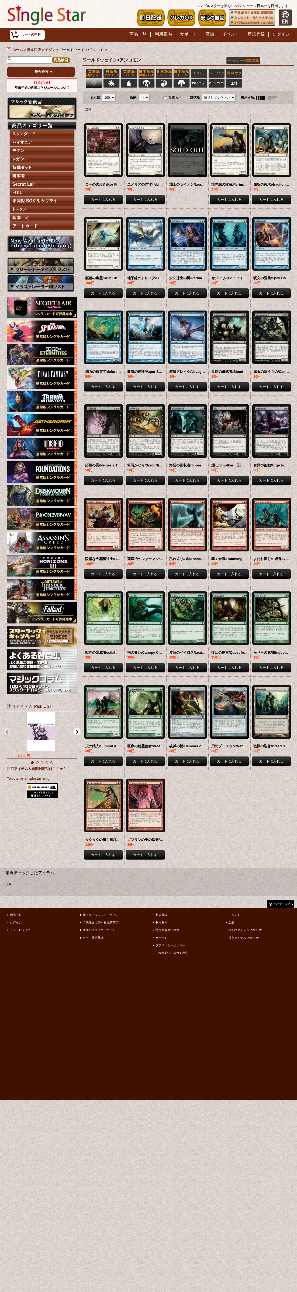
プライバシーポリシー (170, 945)
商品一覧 (16, 914)
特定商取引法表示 (167, 930)
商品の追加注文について (99, 930)
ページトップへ (283, 903)
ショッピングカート (23, 930)
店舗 (231, 922)
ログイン (16, 922)
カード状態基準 (93, 937)
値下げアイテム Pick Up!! (245, 930)
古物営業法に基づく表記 (172, 952)
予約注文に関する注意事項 (100, 922)
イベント (234, 914)
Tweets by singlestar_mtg (28, 778)
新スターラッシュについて (100, 914)
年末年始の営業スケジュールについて (42, 85)
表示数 (95, 98)
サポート (161, 937)
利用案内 (161, 922)
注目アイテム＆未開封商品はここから (37, 769)
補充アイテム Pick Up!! (243, 937)
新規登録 (161, 914)
